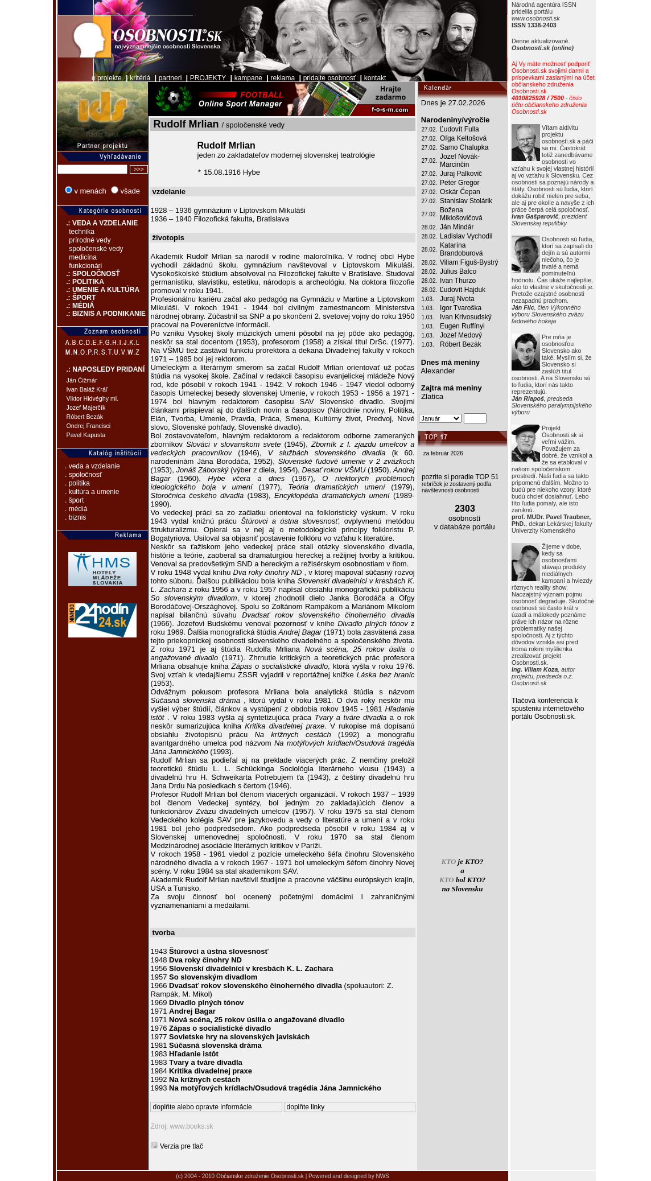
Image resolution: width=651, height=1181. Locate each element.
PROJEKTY (208, 78)
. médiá (76, 509)
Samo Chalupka (464, 147)
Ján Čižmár (82, 380)
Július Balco (458, 271)
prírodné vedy (89, 240)
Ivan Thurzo (458, 281)
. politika (77, 483)
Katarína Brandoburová (461, 249)
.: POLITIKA (80, 282)
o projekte (107, 78)
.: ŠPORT (76, 298)
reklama (283, 78)
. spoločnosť (83, 475)
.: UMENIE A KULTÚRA (98, 290)
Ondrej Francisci (89, 425)
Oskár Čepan (460, 192)
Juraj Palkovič (461, 174)
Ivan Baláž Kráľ (87, 389)
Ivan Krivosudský (466, 317)
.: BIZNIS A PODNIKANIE (101, 314)
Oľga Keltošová (463, 138)
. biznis (75, 517)
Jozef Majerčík (86, 407)
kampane (248, 78)
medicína (83, 257)
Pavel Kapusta (86, 434)
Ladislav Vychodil (466, 236)
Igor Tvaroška (460, 308)
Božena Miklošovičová (461, 214)
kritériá (140, 78)
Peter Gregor (459, 183)
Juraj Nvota (457, 299)
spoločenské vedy (96, 249)
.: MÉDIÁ (75, 306)
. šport (74, 500)
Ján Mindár (456, 227)
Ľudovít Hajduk (462, 290)
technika (81, 232)
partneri (170, 78)
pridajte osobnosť (329, 78)
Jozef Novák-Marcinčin (460, 160)
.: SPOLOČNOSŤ (88, 274)
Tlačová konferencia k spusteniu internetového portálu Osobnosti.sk (548, 709)
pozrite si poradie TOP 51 (460, 477)
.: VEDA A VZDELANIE (97, 223)
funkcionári (85, 266)
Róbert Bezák (85, 416)
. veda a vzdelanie (92, 466)
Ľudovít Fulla (459, 129)
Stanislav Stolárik (466, 201)
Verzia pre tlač (181, 1146)
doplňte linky (306, 1107)
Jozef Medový (461, 335)
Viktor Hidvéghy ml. (93, 398)
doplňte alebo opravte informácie (202, 1107)
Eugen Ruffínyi (462, 326)
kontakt (375, 78)
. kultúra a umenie (92, 492)
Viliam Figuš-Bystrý (469, 262)
